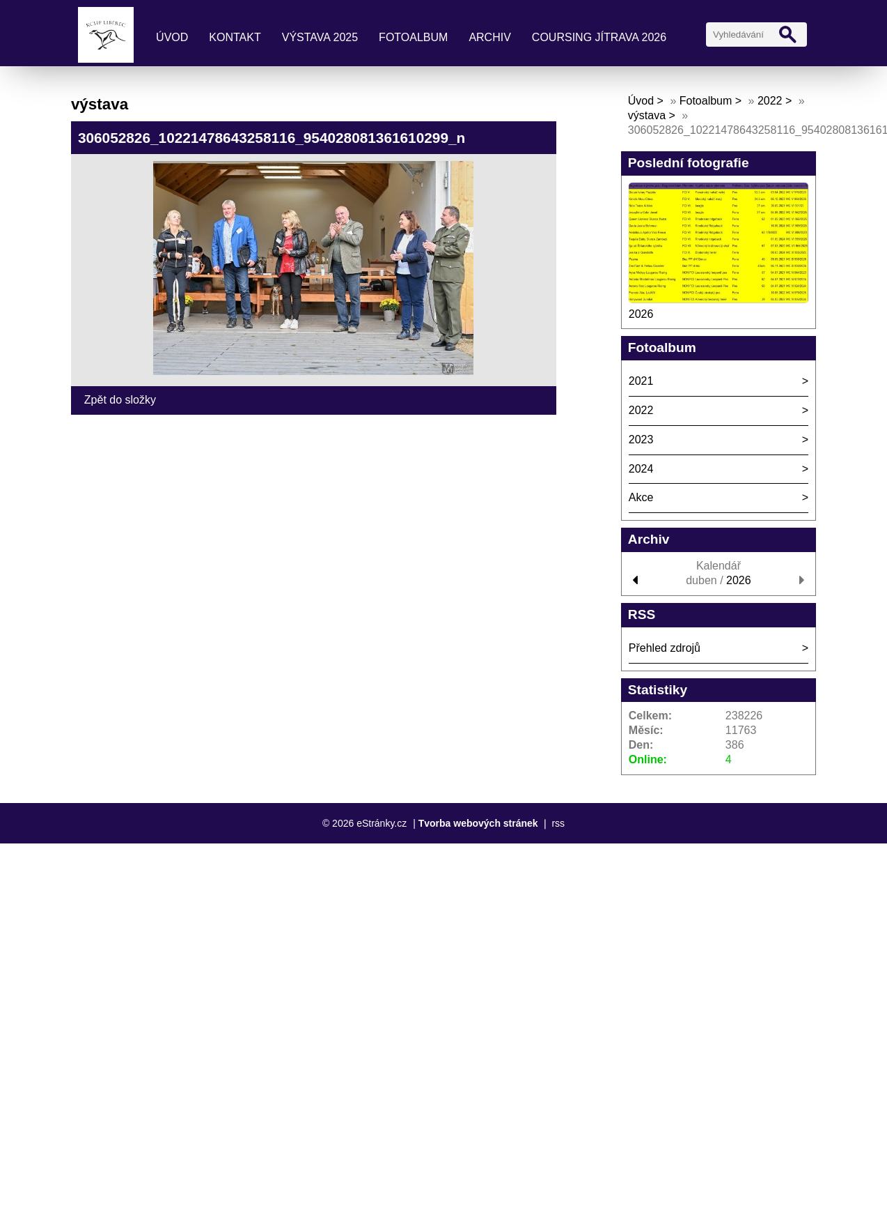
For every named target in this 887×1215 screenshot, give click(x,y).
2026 (641, 314)
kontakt (234, 37)
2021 (641, 381)
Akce (641, 497)
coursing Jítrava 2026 (599, 37)
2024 (641, 469)
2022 (770, 101)
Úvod (172, 37)
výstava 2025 (320, 37)
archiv (489, 37)
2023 (641, 439)
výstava (647, 115)
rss (558, 823)
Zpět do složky (120, 400)
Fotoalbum (413, 37)
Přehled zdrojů (664, 648)
